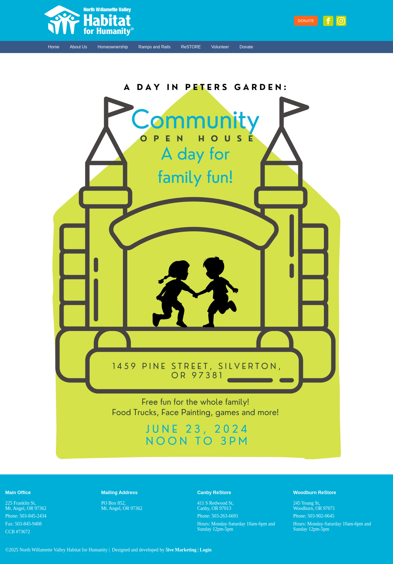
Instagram (341, 21)
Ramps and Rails (154, 47)
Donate (306, 20)
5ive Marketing (181, 549)
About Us (78, 47)
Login (205, 549)
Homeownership (113, 47)
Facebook (328, 21)
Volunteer (220, 47)
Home (53, 47)
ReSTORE (191, 47)
